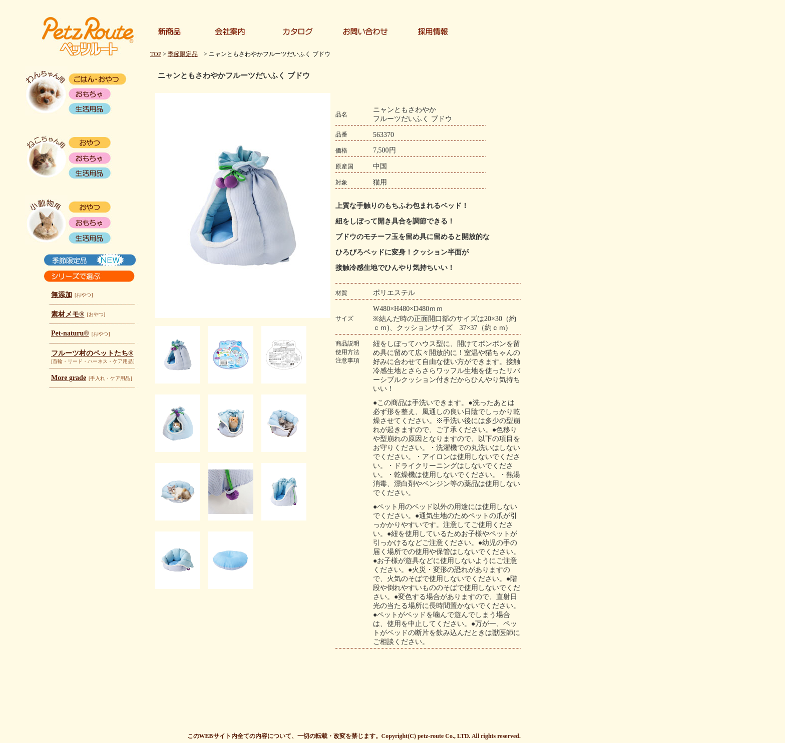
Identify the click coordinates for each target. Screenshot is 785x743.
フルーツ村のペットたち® (92, 353)
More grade (68, 378)
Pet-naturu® (70, 333)
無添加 (61, 294)
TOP (155, 54)
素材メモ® (67, 314)
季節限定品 (183, 54)
